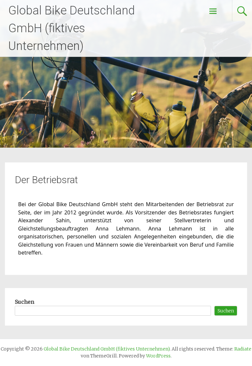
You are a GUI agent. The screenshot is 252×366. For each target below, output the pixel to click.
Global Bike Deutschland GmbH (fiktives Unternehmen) (71, 28)
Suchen (24, 302)
